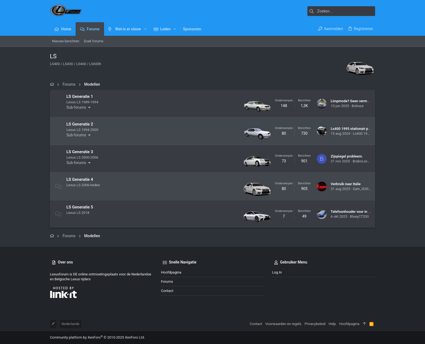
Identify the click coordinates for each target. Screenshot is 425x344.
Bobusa (358, 106)
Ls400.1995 (362, 133)
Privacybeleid (315, 324)
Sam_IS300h (362, 189)
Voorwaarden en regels (283, 324)
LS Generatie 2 (79, 124)
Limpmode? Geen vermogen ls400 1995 (362, 101)
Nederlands (70, 324)
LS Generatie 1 (79, 96)
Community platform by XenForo (97, 337)
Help (332, 324)
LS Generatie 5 (79, 207)
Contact (167, 291)
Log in (277, 272)
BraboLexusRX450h (368, 161)
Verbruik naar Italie (346, 184)
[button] (145, 29)
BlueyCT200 (359, 216)
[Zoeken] (341, 11)
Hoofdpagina (171, 272)
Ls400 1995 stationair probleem (356, 129)
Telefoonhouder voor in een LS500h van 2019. (367, 212)
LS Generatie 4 (79, 179)
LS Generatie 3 (79, 151)
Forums (167, 281)
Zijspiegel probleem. (347, 156)
